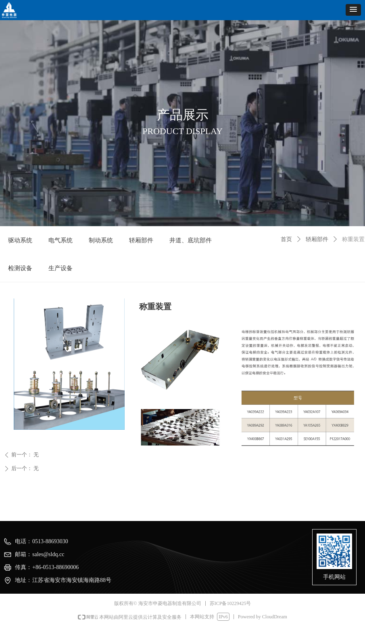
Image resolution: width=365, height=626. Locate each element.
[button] (353, 10)
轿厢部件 (317, 239)
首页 (286, 239)
